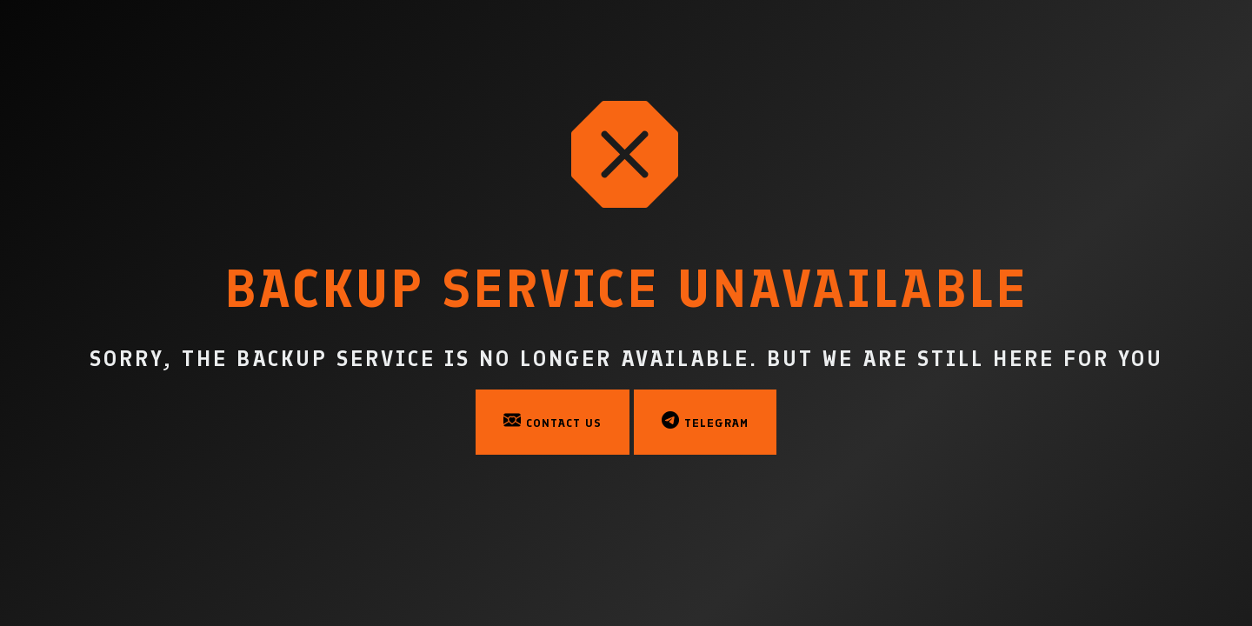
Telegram (705, 420)
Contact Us (552, 420)
